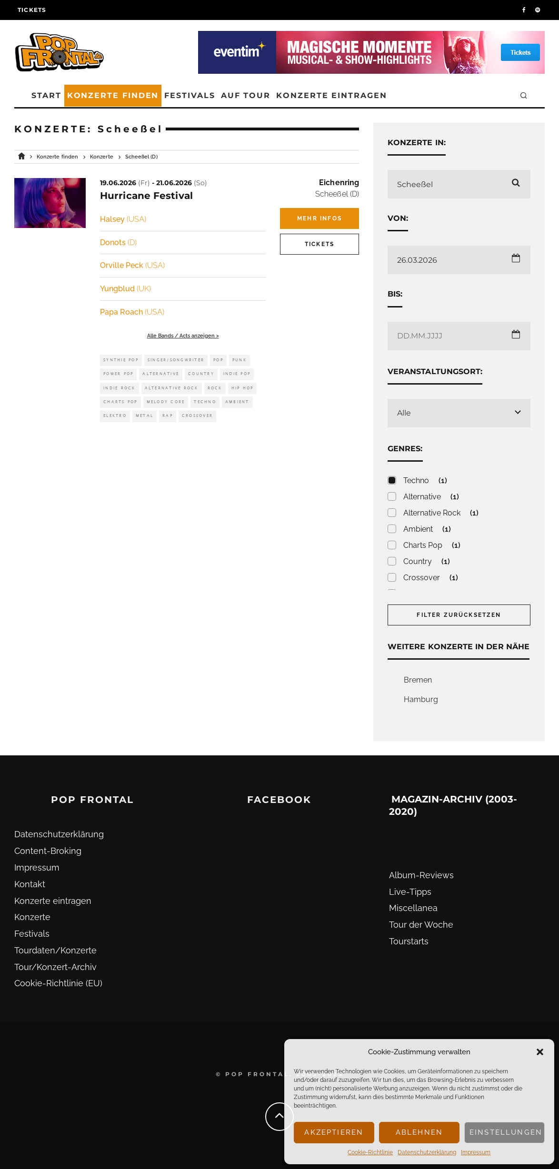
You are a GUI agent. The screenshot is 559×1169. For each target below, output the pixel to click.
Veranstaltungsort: (435, 371)
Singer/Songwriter (176, 360)
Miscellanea (413, 908)
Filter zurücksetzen (459, 615)
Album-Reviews (421, 875)
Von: (398, 218)
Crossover (197, 415)
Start (46, 95)
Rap (167, 415)
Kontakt (29, 884)
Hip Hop (242, 388)
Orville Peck (132, 265)
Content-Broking (47, 851)
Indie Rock (119, 388)
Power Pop (118, 374)
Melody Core (166, 402)
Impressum (475, 1152)
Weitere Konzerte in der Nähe (458, 646)
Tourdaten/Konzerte (55, 950)
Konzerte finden (113, 95)
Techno (205, 402)
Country (201, 374)
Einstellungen (505, 1132)
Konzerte (32, 917)
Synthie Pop (121, 360)
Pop (218, 360)
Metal (144, 415)
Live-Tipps (410, 892)
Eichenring (339, 182)
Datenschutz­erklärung (427, 1152)
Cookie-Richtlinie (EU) (58, 983)
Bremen (418, 679)
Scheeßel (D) (337, 193)
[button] (540, 1052)
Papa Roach (132, 312)
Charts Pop (120, 402)
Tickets (32, 9)
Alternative (160, 374)
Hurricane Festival (146, 195)
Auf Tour (245, 95)
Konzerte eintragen (331, 95)
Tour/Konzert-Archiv (55, 967)
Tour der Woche (421, 925)
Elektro (115, 415)
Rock (215, 388)
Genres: (405, 448)
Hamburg (421, 699)
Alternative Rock (172, 388)
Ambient (237, 402)
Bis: (395, 293)
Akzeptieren (333, 1132)
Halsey (123, 219)
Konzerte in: (417, 142)
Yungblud (125, 288)
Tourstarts (409, 941)
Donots (118, 242)
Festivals (189, 95)
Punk (239, 360)
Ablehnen (419, 1132)
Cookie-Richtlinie (370, 1152)
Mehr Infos (319, 218)
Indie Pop (236, 374)
